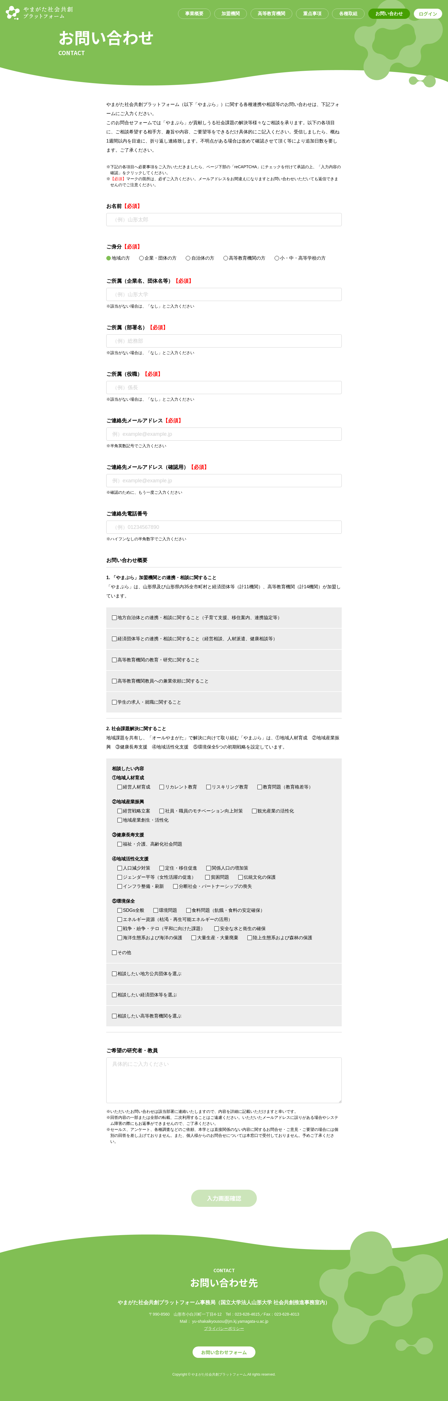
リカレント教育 (178, 786)
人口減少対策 (133, 868)
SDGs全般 (130, 910)
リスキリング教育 (227, 786)
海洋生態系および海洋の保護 (149, 937)
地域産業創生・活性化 (143, 820)
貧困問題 (217, 877)
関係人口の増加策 (227, 868)
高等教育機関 (271, 13)
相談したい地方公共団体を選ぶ (146, 973)
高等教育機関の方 (244, 258)
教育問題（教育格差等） (285, 786)
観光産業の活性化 (273, 810)
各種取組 (348, 13)
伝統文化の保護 (257, 877)
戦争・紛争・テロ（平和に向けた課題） (161, 928)
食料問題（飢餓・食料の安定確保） (225, 910)
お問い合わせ (389, 13)
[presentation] (149, 1170)
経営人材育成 (133, 786)
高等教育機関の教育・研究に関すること (156, 659)
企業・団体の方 (158, 258)
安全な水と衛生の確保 (239, 928)
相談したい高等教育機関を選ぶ (146, 1015)
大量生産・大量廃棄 (214, 937)
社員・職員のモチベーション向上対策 (201, 810)
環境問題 (165, 910)
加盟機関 (230, 13)
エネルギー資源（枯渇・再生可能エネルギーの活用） (175, 919)
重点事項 (312, 13)
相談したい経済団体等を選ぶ (144, 994)
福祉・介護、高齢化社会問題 (149, 844)
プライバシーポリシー (224, 1328)
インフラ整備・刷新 (140, 886)
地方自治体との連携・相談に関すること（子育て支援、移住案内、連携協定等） (197, 617)
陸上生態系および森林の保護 (279, 937)
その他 (121, 952)
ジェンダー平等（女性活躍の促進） (156, 877)
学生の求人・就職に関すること (146, 702)
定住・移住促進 (178, 868)
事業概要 (194, 13)
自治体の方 (200, 258)
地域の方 (118, 258)
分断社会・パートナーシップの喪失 (212, 886)
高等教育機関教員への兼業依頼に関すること (160, 681)
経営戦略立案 (133, 810)
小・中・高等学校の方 (300, 258)
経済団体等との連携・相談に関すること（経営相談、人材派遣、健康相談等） (194, 638)
